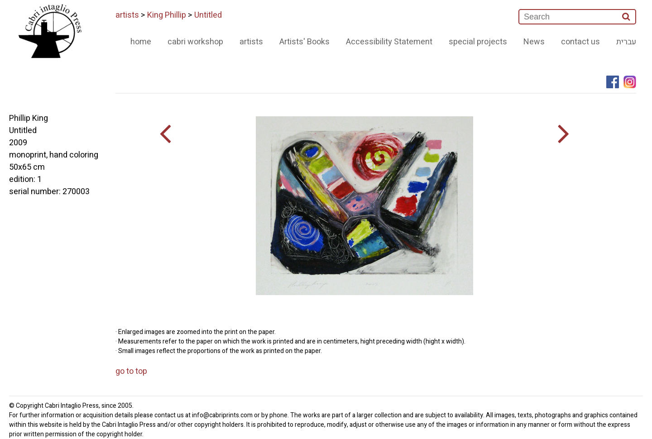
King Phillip (166, 15)
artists (127, 15)
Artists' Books (304, 42)
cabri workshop (195, 42)
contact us (580, 42)
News (534, 42)
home (140, 42)
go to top (131, 371)
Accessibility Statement (389, 42)
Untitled (208, 15)
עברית (626, 42)
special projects (478, 42)
